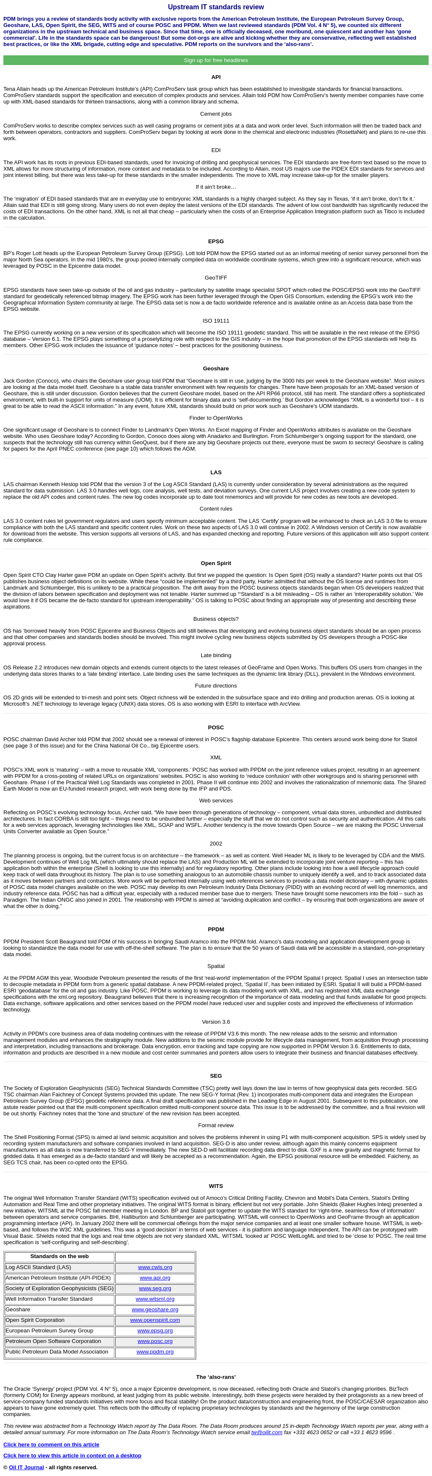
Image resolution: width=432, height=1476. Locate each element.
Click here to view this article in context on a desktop (72, 1455)
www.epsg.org (155, 1330)
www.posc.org (155, 1341)
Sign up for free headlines (216, 60)
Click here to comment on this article (51, 1444)
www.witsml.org (155, 1299)
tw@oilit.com (267, 1432)
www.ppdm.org (155, 1351)
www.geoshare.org (155, 1309)
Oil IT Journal (26, 1467)
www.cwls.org (155, 1267)
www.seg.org (155, 1288)
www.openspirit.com (155, 1320)
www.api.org (155, 1278)
